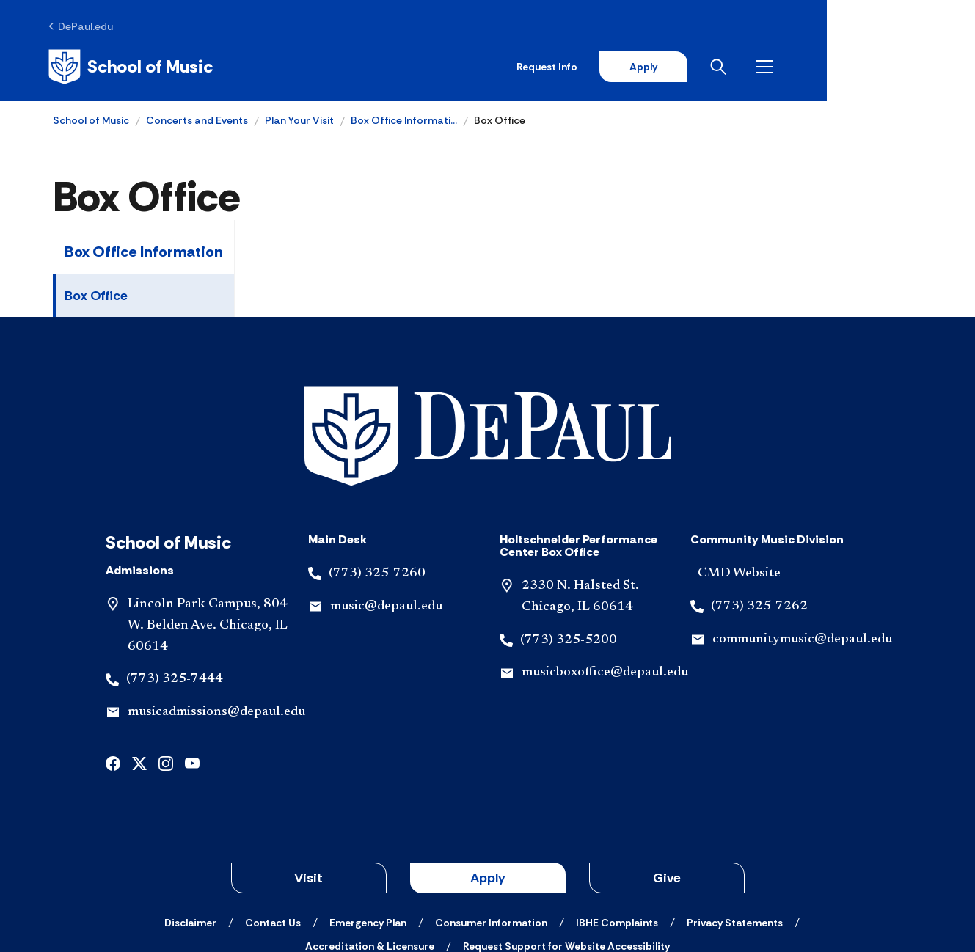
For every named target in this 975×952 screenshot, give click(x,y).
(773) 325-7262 (759, 506)
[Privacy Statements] (735, 823)
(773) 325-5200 (568, 539)
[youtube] (192, 662)
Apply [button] (487, 778)
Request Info (687, 67)
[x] (139, 662)
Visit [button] (308, 778)
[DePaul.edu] (85, 27)
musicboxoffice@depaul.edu (605, 572)
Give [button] (667, 778)
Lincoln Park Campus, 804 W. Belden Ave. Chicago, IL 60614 (208, 526)
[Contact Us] (273, 823)
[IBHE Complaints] (617, 823)
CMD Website (739, 473)
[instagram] (165, 662)
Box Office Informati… (404, 121)
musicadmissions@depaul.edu (216, 612)
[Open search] (864, 67)
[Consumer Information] (491, 823)
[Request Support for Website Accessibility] (566, 846)
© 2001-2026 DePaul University (487, 888)
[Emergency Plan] (367, 823)
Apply (786, 67)
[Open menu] (910, 67)
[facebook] (113, 662)
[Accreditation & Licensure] (369, 846)
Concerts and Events (197, 121)
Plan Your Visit (299, 121)
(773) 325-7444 (174, 579)
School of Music (91, 121)
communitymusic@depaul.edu (802, 539)
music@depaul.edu (386, 506)
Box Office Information (144, 253)
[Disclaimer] (190, 823)
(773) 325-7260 (377, 473)
